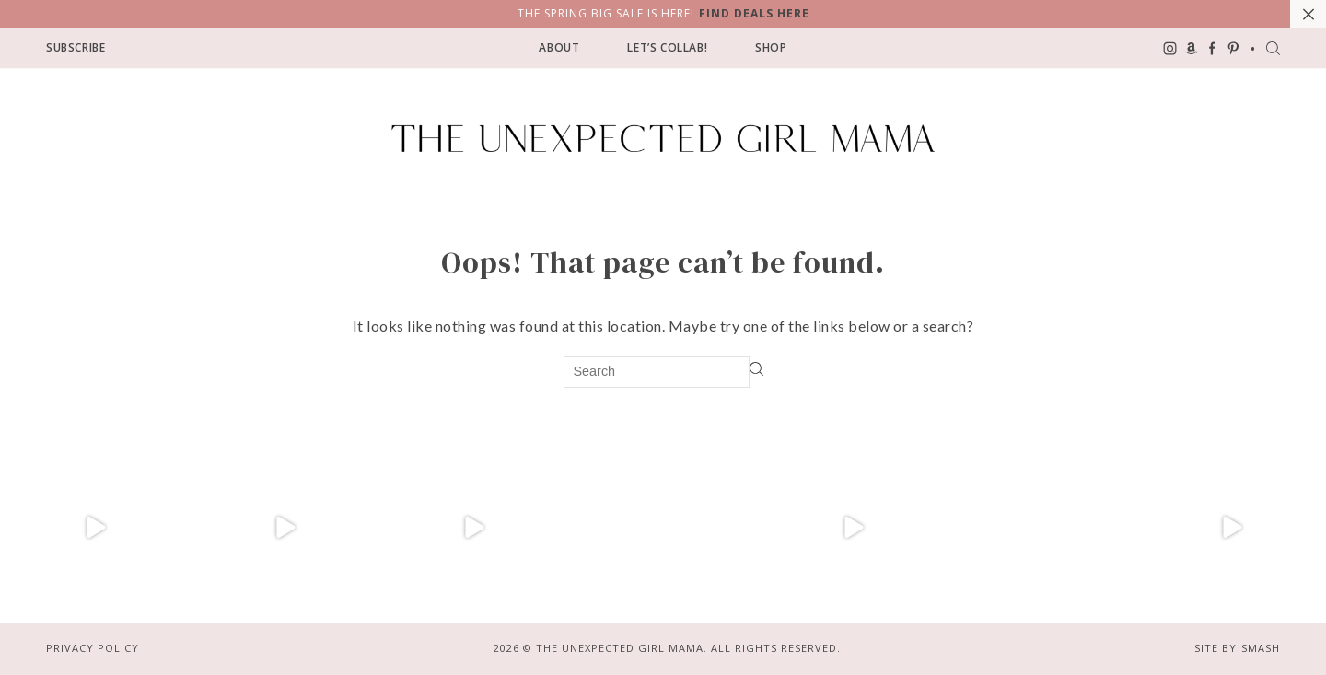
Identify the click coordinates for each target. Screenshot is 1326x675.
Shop (770, 47)
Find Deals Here (754, 13)
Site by (1215, 648)
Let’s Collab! (667, 47)
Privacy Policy (92, 648)
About (559, 47)
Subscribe (75, 47)
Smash (1260, 648)
